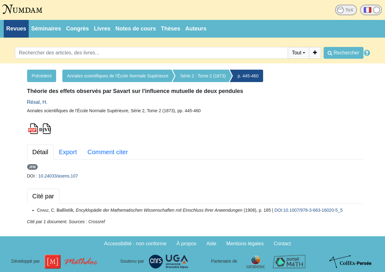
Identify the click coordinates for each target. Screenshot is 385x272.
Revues (16, 28)
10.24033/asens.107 (58, 175)
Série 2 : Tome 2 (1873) (203, 75)
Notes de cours (135, 28)
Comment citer (107, 152)
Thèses (170, 28)
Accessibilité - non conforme (135, 243)
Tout (296, 52)
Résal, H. (37, 102)
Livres (102, 28)
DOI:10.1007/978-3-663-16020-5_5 (308, 210)
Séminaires (46, 28)
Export (68, 152)
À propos (186, 243)
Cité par (43, 196)
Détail (40, 152)
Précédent (42, 75)
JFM (32, 167)
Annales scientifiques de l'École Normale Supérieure (117, 75)
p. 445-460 (248, 75)
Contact (282, 243)
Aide (211, 243)
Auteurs (195, 28)
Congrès (77, 28)
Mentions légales (245, 243)
